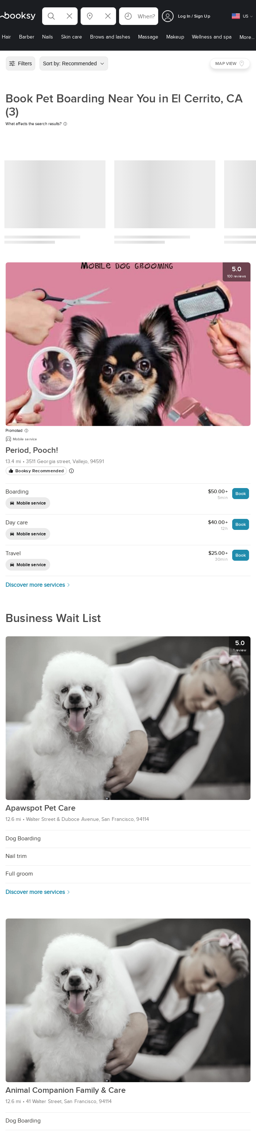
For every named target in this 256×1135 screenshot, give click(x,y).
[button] (60, 16)
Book (240, 493)
